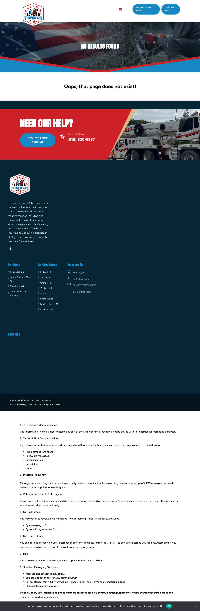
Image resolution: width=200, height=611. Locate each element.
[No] (196, 606)
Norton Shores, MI (49, 304)
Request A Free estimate (143, 9)
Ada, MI (44, 293)
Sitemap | (27, 400)
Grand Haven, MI (48, 298)
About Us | (36, 400)
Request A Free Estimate (38, 140)
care (75, 291)
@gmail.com (84, 291)
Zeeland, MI (46, 288)
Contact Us (46, 400)
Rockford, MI (46, 309)
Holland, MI (45, 272)
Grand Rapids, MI (48, 283)
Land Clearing (17, 272)
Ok (169, 606)
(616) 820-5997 (81, 278)
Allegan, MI (45, 277)
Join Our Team (169, 9)
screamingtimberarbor (85, 284)
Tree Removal (17, 286)
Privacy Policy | (16, 400)
